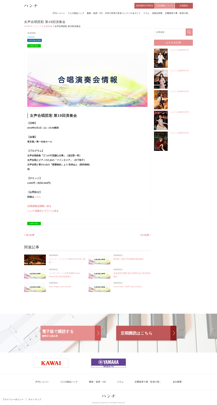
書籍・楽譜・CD (94, 13)
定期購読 (184, 6)
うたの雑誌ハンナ (76, 13)
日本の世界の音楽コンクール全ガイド (123, 13)
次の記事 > (145, 235)
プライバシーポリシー (13, 400)
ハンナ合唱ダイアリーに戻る (43, 211)
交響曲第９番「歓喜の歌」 (177, 13)
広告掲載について (164, 6)
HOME (27, 26)
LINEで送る (34, 46)
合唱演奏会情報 (35, 41)
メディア (37, 26)
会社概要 (175, 382)
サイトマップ (34, 400)
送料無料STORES (144, 6)
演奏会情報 (157, 13)
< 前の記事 (29, 235)
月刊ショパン (58, 13)
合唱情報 (48, 26)
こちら (37, 197)
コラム (146, 13)
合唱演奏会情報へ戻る (39, 206)
